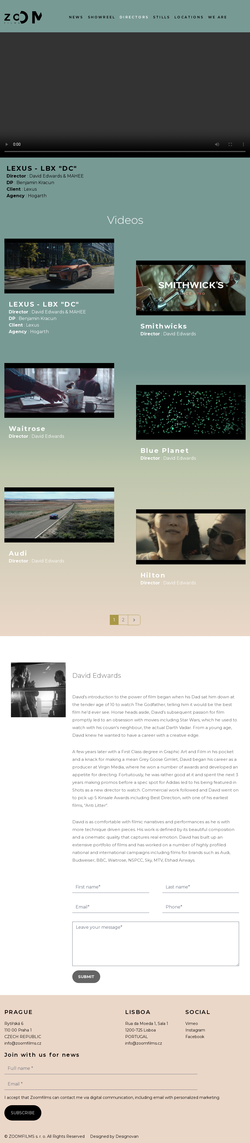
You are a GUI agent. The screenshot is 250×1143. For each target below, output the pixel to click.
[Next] (134, 620)
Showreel (102, 17)
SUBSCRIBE (23, 1112)
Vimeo (191, 1023)
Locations (189, 17)
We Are (217, 17)
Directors (134, 17)
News (76, 17)
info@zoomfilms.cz (22, 1043)
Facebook (194, 1036)
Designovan (127, 1136)
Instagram (195, 1030)
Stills (161, 17)
